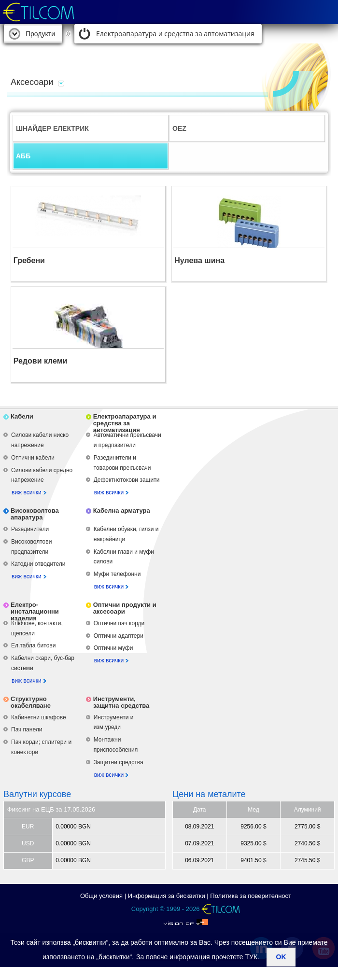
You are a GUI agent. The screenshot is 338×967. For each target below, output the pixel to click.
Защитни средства (118, 762)
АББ (23, 156)
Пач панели (26, 729)
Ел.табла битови (33, 645)
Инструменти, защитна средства (121, 702)
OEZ (179, 128)
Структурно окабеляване (31, 702)
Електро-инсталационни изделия (35, 611)
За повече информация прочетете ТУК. (197, 957)
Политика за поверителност (250, 895)
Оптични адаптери (118, 635)
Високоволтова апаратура (35, 514)
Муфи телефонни (117, 574)
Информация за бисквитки (166, 895)
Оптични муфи (113, 648)
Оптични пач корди (119, 623)
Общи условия (101, 895)
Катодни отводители (38, 564)
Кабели (22, 416)
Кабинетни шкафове (38, 717)
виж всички (27, 492)
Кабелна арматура (121, 510)
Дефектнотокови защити (127, 479)
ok (281, 957)
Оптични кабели (33, 457)
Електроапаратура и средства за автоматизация (175, 33)
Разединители (30, 529)
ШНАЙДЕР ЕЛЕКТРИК (52, 128)
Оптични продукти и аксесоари (124, 608)
